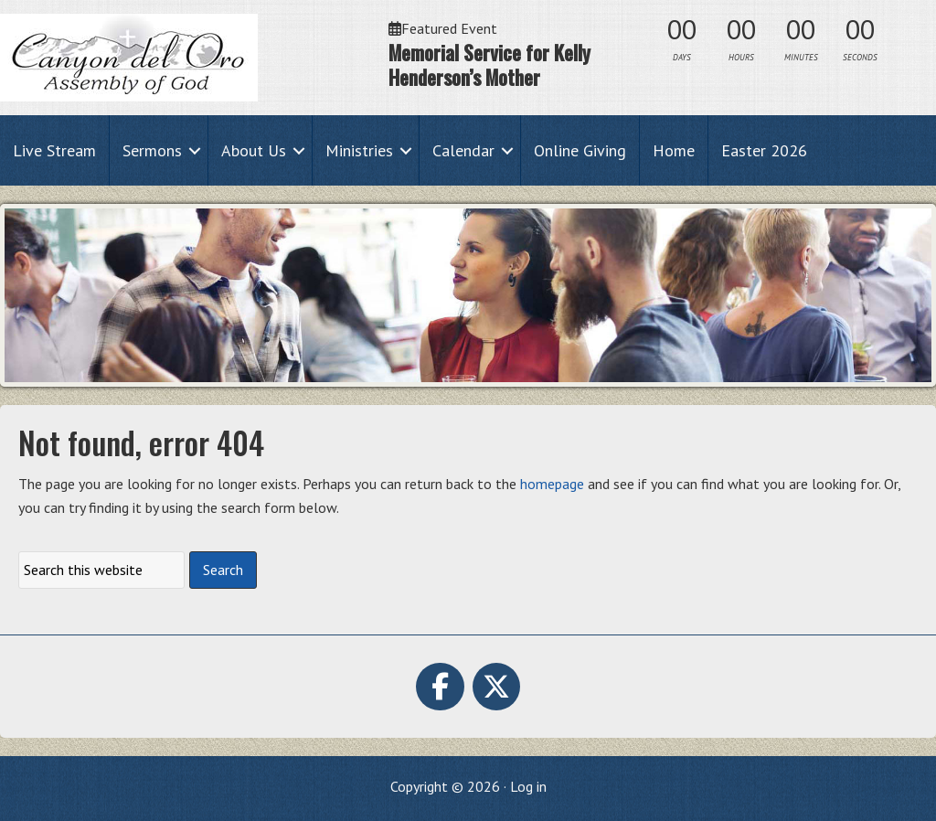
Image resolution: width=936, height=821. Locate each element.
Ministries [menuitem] (359, 150)
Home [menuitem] (674, 150)
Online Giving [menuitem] (580, 150)
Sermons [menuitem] (152, 150)
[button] (194, 150)
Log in (528, 786)
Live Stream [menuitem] (54, 150)
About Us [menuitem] (253, 150)
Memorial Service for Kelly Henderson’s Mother (489, 64)
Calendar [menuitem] (463, 150)
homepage (552, 483)
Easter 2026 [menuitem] (764, 150)
